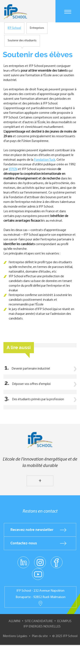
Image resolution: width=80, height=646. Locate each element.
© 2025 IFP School (64, 636)
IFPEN (13, 169)
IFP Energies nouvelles (42, 626)
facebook (57, 562)
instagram (40, 562)
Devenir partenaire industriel (31, 368)
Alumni (14, 621)
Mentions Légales (15, 636)
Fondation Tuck (44, 160)
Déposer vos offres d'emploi (31, 384)
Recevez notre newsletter (31, 530)
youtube (38, 574)
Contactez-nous (23, 543)
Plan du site (40, 636)
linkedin (23, 560)
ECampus (64, 621)
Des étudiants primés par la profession (38, 399)
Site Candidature (39, 621)
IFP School (14, 28)
